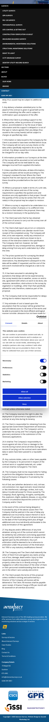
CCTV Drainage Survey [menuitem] (11, 58)
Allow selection (24, 398)
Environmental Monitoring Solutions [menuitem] (19, 44)
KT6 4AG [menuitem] (5, 673)
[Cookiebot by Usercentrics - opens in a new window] (36, 317)
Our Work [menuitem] (6, 82)
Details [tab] (24, 323)
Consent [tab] (8, 323)
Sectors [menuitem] (5, 67)
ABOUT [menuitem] (4, 72)
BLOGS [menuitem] (4, 77)
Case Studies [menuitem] (6, 645)
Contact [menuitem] (5, 91)
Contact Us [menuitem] (5, 652)
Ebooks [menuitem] (5, 86)
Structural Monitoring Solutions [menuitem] (17, 49)
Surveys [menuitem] (4, 6)
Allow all (24, 392)
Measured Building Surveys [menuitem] (14, 39)
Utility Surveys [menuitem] (8, 11)
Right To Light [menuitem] (8, 53)
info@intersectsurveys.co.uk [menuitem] (12, 677)
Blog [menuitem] (3, 649)
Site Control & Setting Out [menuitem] (14, 30)
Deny (24, 404)
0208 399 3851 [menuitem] (6, 96)
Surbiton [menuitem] (5, 669)
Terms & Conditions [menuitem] (9, 656)
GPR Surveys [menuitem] (7, 16)
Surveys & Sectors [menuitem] (8, 637)
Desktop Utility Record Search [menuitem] (15, 63)
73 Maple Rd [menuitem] (6, 666)
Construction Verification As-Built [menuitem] (17, 34)
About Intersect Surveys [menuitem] (10, 641)
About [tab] (40, 323)
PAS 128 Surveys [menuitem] (8, 20)
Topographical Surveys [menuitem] (12, 25)
